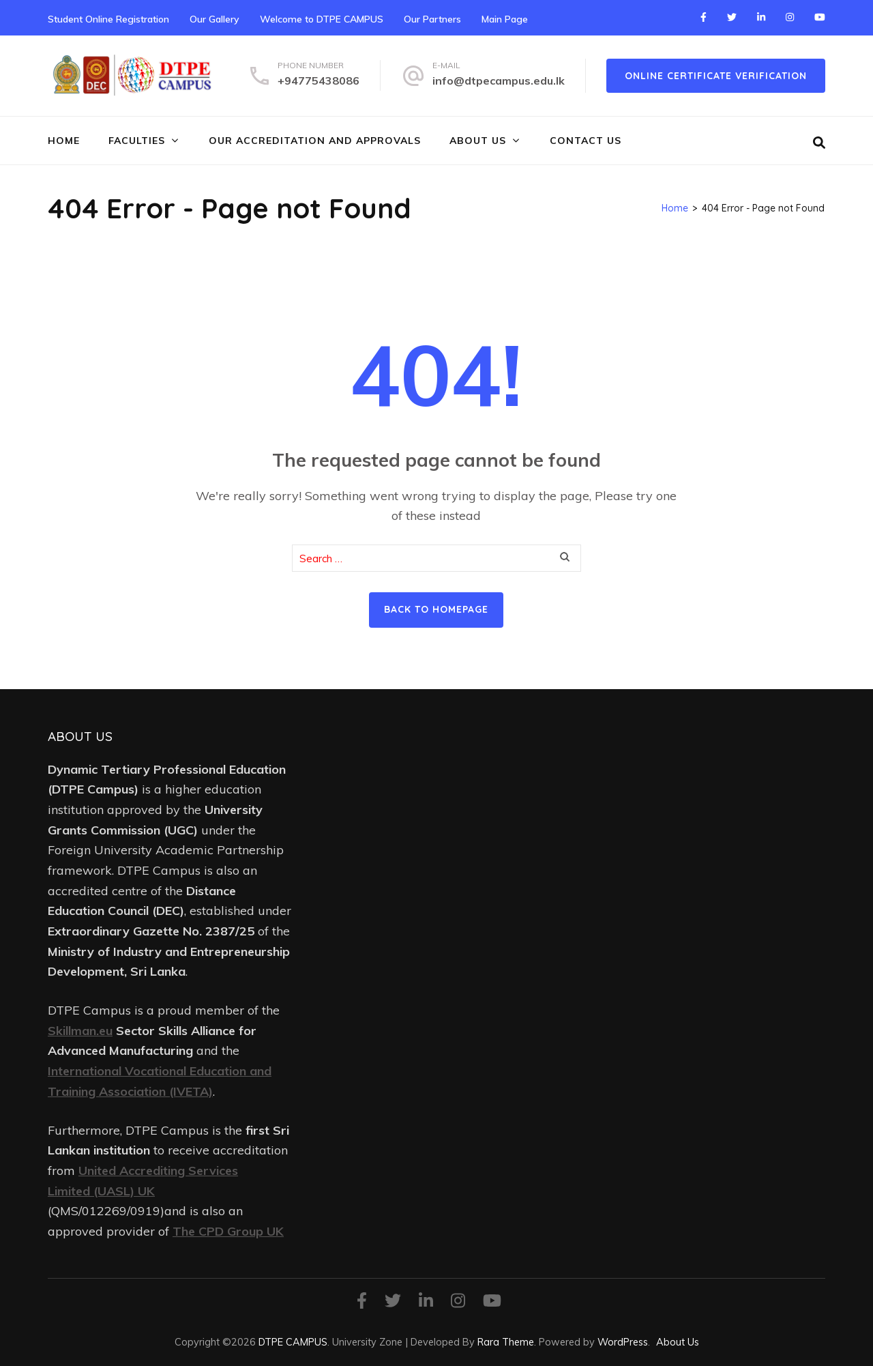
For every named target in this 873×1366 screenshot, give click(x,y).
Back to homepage (436, 609)
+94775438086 (318, 80)
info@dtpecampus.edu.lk (498, 80)
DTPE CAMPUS (292, 1341)
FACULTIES (136, 140)
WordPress (622, 1341)
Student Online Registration (108, 19)
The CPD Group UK (228, 1231)
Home (64, 140)
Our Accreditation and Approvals (315, 140)
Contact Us (585, 140)
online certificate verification (716, 76)
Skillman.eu (80, 1030)
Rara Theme (505, 1341)
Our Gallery (214, 19)
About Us (477, 140)
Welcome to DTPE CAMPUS (321, 19)
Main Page (505, 19)
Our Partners (432, 19)
